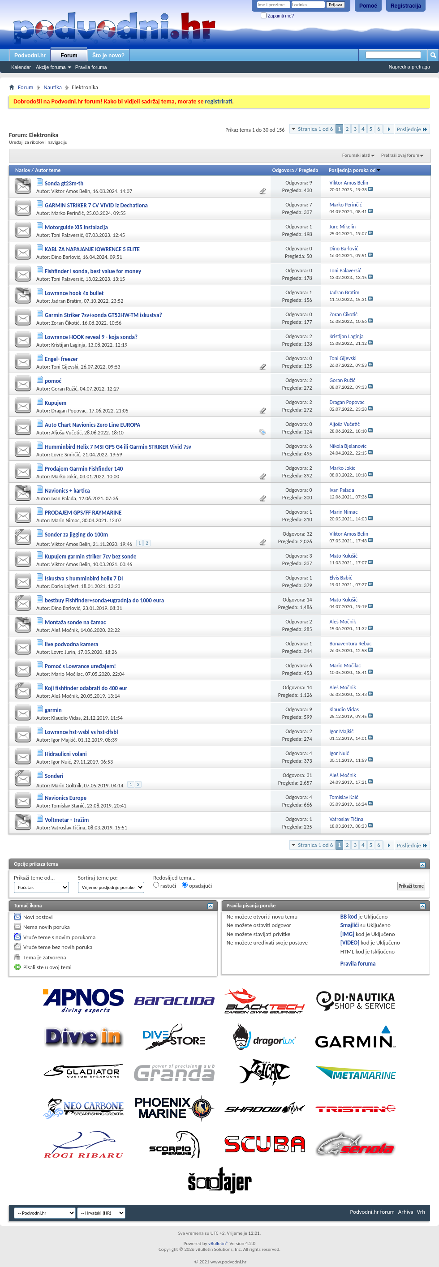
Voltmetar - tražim (67, 819)
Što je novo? (108, 55)
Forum (68, 55)
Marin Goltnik (67, 785)
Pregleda (308, 170)
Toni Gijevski (65, 367)
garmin (53, 710)
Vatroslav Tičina (69, 828)
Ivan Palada (64, 498)
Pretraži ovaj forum (400, 155)
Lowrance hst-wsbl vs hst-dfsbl (81, 732)
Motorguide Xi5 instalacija (76, 227)
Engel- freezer (61, 359)
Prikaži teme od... (34, 877)
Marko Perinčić (68, 213)
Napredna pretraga (409, 66)
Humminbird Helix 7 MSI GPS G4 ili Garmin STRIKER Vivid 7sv (118, 446)
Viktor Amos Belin (71, 191)
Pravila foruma (91, 67)
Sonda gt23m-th (64, 183)
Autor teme (47, 170)
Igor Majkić (64, 740)
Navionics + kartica (67, 490)
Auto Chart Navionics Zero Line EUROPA (92, 424)
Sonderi (54, 776)
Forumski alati (356, 155)
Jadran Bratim (67, 301)
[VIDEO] (350, 942)
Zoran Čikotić (66, 323)
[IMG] (347, 934)
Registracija (406, 6)
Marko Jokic (64, 476)
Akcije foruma (51, 67)
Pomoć (368, 6)
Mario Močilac (67, 674)
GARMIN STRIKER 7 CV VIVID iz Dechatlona (96, 205)
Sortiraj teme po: (98, 877)
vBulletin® (218, 1243)
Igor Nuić (61, 762)
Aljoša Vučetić (67, 432)
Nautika (52, 87)
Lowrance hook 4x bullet (74, 293)
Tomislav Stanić (68, 806)
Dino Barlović (66, 257)
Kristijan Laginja (69, 345)
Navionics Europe (65, 798)
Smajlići (349, 925)
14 (309, 600)
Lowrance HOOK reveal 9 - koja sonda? (91, 337)
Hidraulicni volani (66, 754)
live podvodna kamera (72, 644)
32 (309, 534)
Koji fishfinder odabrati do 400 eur (86, 688)
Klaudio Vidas (66, 718)
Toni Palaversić (67, 235)
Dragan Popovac (69, 411)
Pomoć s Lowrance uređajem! (80, 666)
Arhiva (405, 1211)
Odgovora (283, 170)
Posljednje (412, 129)
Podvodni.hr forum (372, 1211)
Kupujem (55, 402)
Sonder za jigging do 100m (76, 534)
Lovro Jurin (63, 652)
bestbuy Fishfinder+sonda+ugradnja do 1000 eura (104, 600)
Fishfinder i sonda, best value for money (93, 271)
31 (309, 775)
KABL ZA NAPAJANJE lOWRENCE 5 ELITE (92, 249)
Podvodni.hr (30, 55)
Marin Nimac (66, 520)
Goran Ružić (64, 389)
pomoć (53, 381)
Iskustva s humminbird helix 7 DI (84, 578)
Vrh (421, 1211)
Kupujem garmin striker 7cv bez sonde (91, 556)
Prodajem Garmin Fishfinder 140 (84, 468)
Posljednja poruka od (355, 170)
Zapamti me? (277, 15)
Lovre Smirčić (66, 454)
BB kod (348, 916)
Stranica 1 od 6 (315, 128)
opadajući (197, 885)
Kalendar (21, 67)
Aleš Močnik (65, 630)
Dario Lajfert (65, 586)
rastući (164, 885)
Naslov (22, 170)
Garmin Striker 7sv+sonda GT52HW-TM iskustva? (103, 315)
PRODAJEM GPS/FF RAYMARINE (83, 512)
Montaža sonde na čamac (75, 622)
